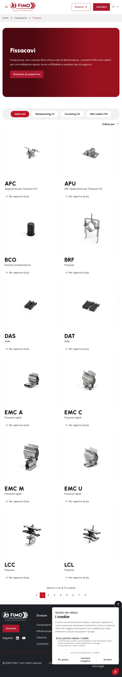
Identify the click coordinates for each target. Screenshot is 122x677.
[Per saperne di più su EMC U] (90, 470)
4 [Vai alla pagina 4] (60, 595)
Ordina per (110, 124)
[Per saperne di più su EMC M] (31, 470)
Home (5, 18)
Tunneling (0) (72, 114)
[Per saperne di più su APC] (31, 165)
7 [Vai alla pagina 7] (79, 595)
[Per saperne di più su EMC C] (90, 394)
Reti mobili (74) (99, 114)
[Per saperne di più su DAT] (90, 318)
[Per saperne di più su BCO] (31, 242)
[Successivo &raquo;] (85, 595)
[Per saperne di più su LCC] (31, 547)
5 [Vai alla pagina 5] (67, 595)
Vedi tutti (19, 114)
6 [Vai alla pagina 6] (73, 595)
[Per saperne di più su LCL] (90, 547)
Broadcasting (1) (45, 114)
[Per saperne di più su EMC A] (31, 394)
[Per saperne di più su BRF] (90, 242)
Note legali (98, 666)
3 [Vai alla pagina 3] (54, 595)
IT (115, 7)
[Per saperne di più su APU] (90, 165)
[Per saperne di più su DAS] (31, 318)
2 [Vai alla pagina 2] (48, 595)
